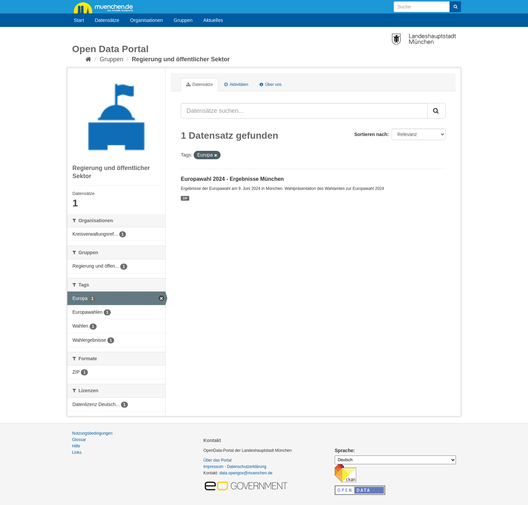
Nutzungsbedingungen (92, 433)
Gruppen (183, 20)
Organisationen (146, 20)
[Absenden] (455, 6)
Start (79, 20)
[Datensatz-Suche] (427, 6)
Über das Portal (217, 460)
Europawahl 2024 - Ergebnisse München (232, 179)
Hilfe (76, 446)
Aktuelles (213, 20)
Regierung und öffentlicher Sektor (181, 59)
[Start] (88, 59)
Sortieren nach (370, 134)
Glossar (79, 439)
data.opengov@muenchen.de (245, 473)
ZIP (185, 198)
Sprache (344, 450)
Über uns (271, 84)
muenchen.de (105, 7)
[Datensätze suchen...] (304, 111)
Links (76, 452)
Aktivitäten (236, 84)
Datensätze (107, 20)
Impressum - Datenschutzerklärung (234, 466)
